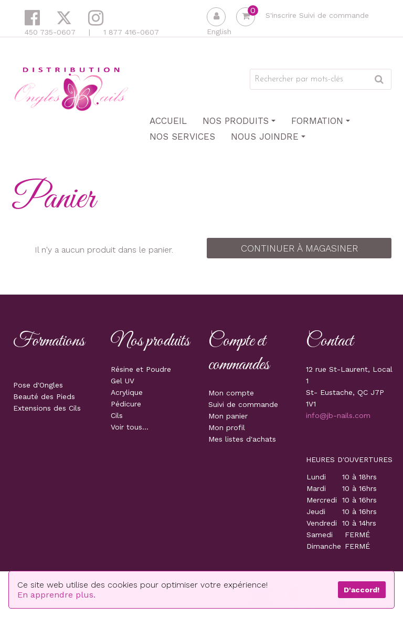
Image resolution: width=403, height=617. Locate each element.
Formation (320, 121)
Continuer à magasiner (299, 248)
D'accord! (361, 589)
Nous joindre (268, 136)
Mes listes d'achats (242, 439)
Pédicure (126, 404)
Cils (117, 415)
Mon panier (228, 416)
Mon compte (231, 393)
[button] (245, 16)
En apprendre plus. (56, 595)
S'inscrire (281, 15)
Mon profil (226, 427)
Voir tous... (130, 427)
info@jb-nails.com (338, 415)
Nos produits (239, 121)
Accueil (168, 121)
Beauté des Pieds (44, 396)
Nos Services (182, 136)
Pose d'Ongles (38, 385)
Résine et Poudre (141, 369)
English (219, 31)
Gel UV (122, 381)
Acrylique (127, 392)
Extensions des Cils (47, 408)
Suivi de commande (334, 15)
